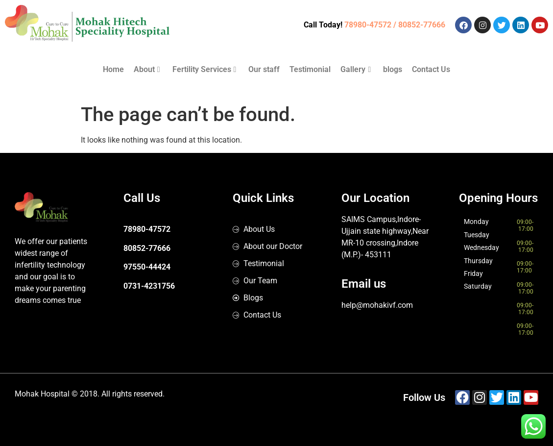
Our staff (264, 69)
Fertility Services (204, 69)
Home (113, 69)
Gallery (355, 69)
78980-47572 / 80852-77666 (394, 24)
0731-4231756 (149, 286)
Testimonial (310, 69)
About (147, 69)
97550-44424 (146, 267)
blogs (392, 69)
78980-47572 (146, 229)
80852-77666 (146, 248)
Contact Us (431, 69)
